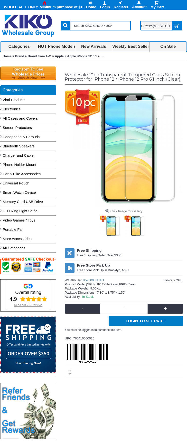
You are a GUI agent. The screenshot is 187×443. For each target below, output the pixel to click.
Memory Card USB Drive (23, 202)
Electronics (11, 109)
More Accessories (17, 239)
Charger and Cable (18, 155)
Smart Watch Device (19, 192)
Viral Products (14, 100)
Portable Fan (13, 229)
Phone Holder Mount (19, 165)
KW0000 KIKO (93, 280)
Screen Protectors (17, 127)
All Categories (14, 248)
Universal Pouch (16, 183)
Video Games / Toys (19, 220)
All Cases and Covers (20, 118)
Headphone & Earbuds (21, 137)
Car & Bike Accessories (22, 174)
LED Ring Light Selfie (20, 211)
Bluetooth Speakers (19, 146)
